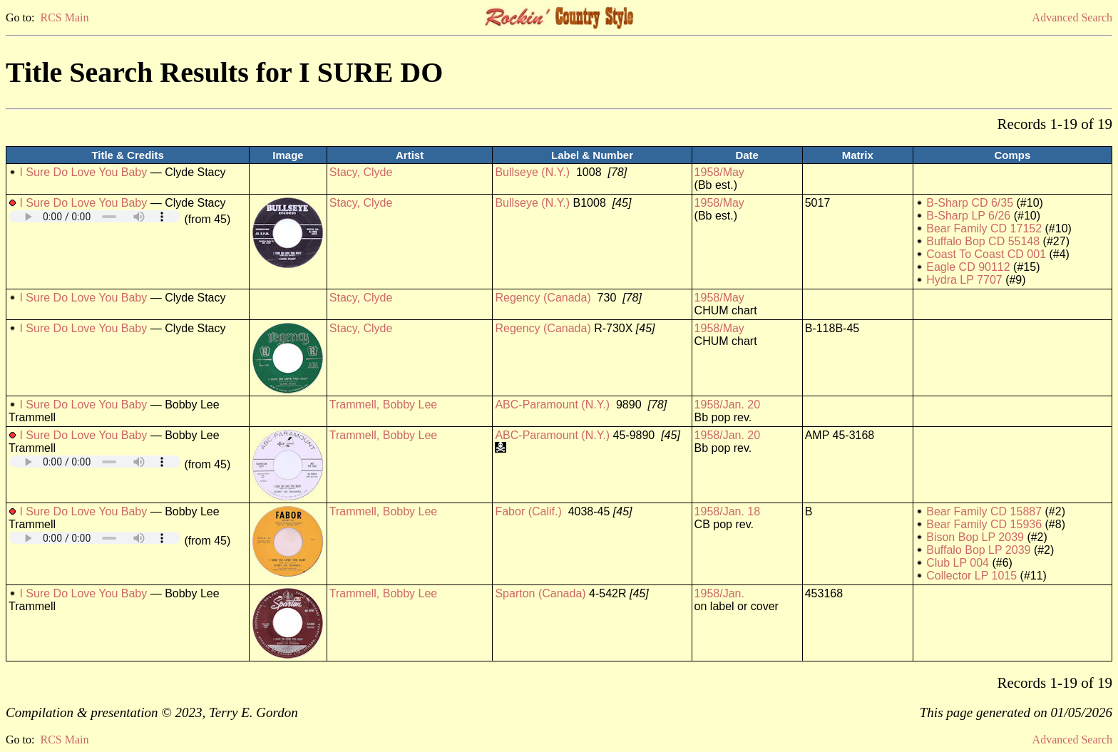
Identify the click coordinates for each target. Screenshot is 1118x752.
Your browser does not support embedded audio (94, 216)
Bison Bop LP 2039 (975, 537)
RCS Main (64, 17)
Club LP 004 (957, 563)
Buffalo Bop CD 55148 (983, 241)
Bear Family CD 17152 (984, 228)
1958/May (719, 172)
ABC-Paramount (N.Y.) (552, 404)
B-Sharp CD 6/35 (969, 203)
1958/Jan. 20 (727, 404)
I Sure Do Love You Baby (83, 172)
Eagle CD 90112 (968, 267)
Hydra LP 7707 (964, 280)
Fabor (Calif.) (528, 511)
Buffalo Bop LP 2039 (978, 550)
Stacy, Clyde (361, 172)
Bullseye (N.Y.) (532, 172)
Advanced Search (1072, 17)
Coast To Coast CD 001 (986, 254)
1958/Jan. (719, 593)
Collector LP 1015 (971, 576)
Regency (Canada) (542, 298)
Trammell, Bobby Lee (383, 404)
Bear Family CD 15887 (984, 511)
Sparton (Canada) (540, 593)
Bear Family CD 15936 (984, 524)
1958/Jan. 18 (727, 511)
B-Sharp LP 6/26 (968, 216)
